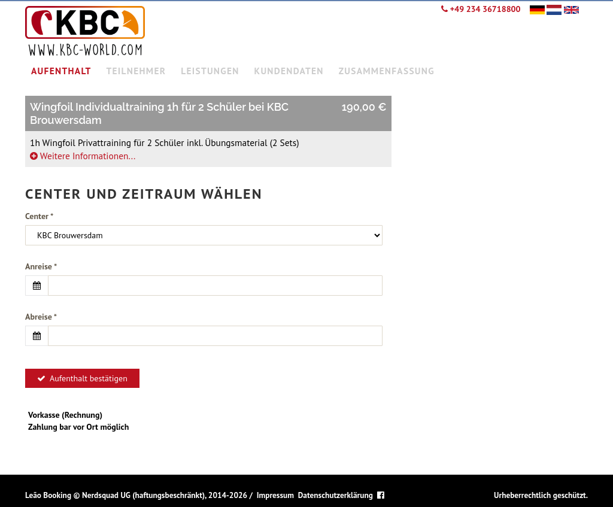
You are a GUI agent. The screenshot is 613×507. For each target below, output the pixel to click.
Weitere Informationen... (82, 156)
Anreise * (41, 266)
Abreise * (41, 316)
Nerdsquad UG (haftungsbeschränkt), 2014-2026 (164, 495)
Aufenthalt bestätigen (82, 378)
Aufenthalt (61, 71)
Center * (39, 216)
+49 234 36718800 (480, 9)
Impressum (275, 495)
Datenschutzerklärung (335, 495)
